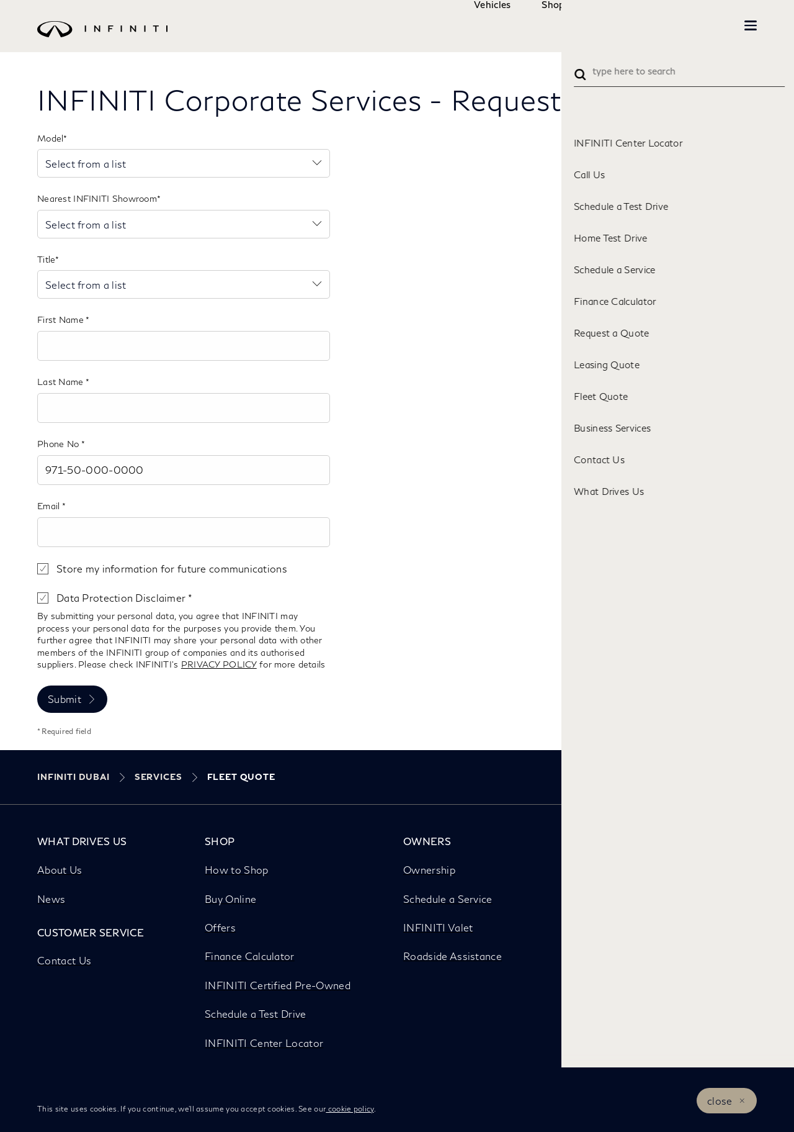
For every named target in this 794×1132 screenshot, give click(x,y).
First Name (61, 319)
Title (46, 259)
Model (50, 138)
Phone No (59, 443)
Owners (592, 25)
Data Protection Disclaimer (122, 598)
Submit (64, 699)
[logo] (372, 38)
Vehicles (455, 25)
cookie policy (349, 1108)
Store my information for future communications (171, 568)
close (720, 1101)
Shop (515, 25)
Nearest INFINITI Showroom (97, 198)
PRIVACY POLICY (219, 664)
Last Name (61, 381)
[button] (750, 25)
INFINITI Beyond (688, 25)
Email (49, 505)
